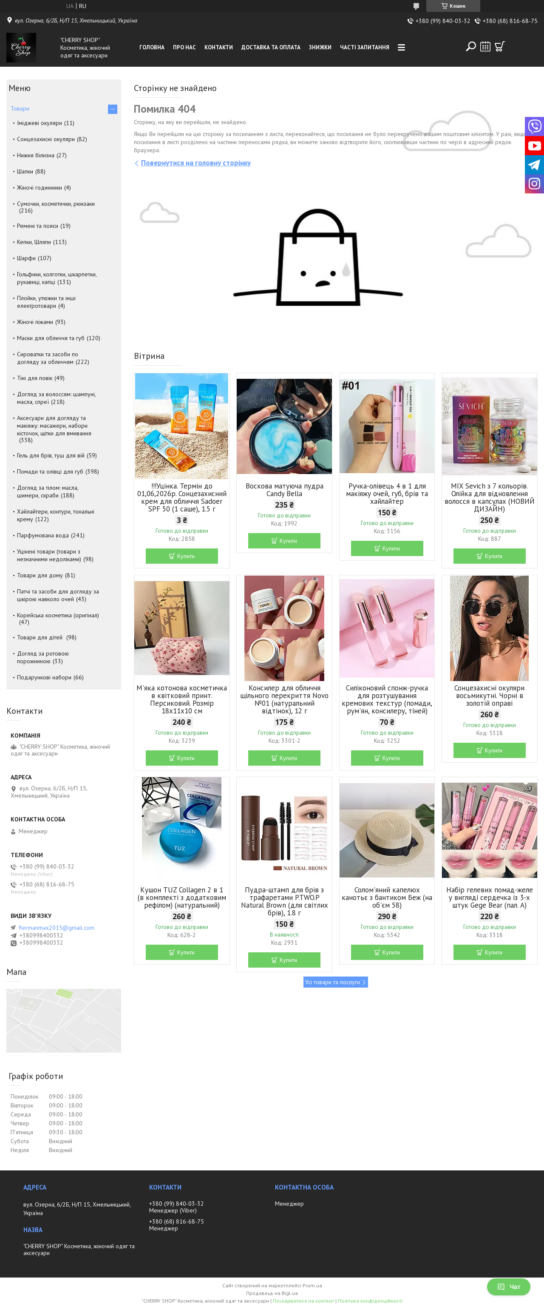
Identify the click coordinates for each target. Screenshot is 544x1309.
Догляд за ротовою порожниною (43, 657)
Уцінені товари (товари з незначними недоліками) (49, 555)
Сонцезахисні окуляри (46, 139)
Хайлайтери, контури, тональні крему (55, 515)
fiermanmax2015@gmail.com (56, 927)
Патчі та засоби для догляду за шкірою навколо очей (58, 595)
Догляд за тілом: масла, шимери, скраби (47, 491)
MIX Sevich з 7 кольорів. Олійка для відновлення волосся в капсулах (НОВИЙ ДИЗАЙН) (490, 497)
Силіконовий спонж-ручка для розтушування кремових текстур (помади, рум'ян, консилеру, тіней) (387, 699)
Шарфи (26, 258)
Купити (186, 556)
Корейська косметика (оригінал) (58, 615)
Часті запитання (364, 47)
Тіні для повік (34, 378)
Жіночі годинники (39, 187)
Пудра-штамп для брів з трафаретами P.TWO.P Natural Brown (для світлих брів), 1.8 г (284, 901)
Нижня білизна (35, 155)
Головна (151, 47)
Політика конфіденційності (370, 1301)
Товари (20, 108)
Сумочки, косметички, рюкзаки (56, 203)
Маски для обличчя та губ (51, 338)
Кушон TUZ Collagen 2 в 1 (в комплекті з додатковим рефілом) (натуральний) (182, 897)
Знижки (320, 47)
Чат (508, 1287)
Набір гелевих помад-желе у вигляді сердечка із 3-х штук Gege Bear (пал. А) (489, 897)
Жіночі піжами (35, 322)
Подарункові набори (44, 677)
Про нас (184, 47)
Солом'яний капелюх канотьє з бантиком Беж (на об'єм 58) (387, 897)
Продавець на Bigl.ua (272, 1293)
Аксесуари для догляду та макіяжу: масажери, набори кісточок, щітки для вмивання (54, 425)
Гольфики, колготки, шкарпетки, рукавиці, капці (56, 278)
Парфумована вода (43, 535)
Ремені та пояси (37, 226)
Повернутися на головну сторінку (196, 163)
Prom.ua (312, 1285)
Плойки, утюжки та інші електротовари (46, 302)
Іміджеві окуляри (39, 123)
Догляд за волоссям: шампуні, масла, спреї (56, 398)
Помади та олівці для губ (50, 471)
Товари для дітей (40, 637)
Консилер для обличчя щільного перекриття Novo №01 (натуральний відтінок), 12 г (284, 699)
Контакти (218, 47)
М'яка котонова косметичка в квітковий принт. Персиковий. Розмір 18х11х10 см (181, 699)
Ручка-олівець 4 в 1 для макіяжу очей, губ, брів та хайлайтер (387, 493)
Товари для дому (40, 575)
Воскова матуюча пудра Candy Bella (284, 489)
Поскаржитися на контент (303, 1301)
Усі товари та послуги (332, 982)
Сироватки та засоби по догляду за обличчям (47, 358)
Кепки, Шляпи (34, 242)
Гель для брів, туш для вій (51, 455)
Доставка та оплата (270, 47)
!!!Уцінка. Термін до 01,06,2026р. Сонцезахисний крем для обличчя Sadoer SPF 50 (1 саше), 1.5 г (182, 497)
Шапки (25, 171)
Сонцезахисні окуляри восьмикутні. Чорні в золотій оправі (489, 695)
